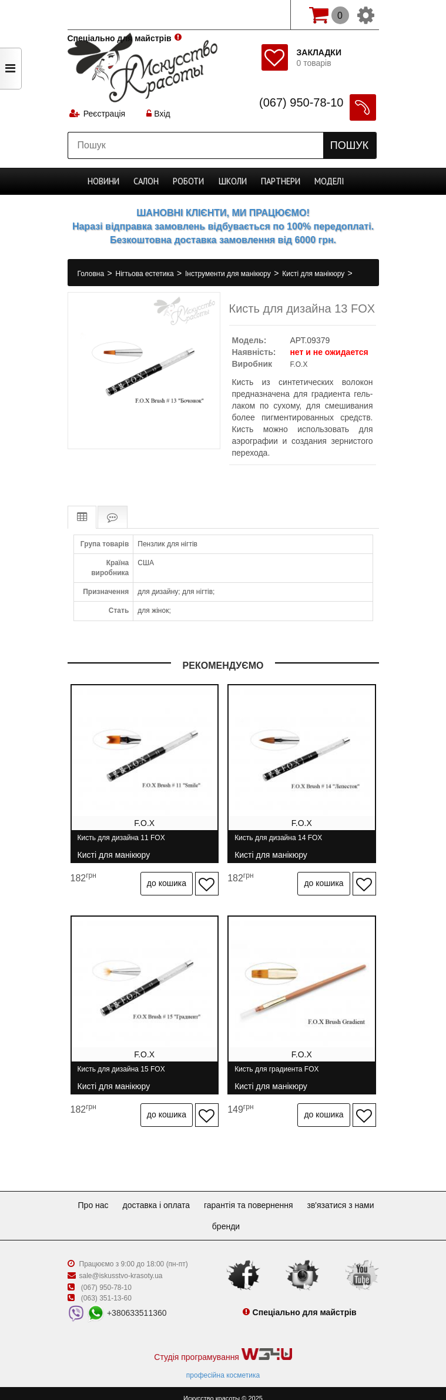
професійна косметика (223, 1365)
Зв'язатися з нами (202, 1216)
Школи (232, 181)
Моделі (328, 181)
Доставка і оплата (196, 1195)
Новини (104, 181)
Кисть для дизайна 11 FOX (121, 842)
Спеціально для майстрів (120, 13)
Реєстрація (105, 115)
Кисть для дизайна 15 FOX (121, 1069)
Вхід (159, 115)
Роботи (189, 181)
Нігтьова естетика (146, 274)
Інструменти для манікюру (229, 274)
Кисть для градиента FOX (281, 1069)
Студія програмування (222, 1345)
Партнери (280, 181)
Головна (92, 274)
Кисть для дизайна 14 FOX (283, 842)
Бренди (269, 1216)
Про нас (128, 1195)
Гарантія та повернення (293, 1195)
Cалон (147, 181)
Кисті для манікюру (314, 274)
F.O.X (298, 364)
